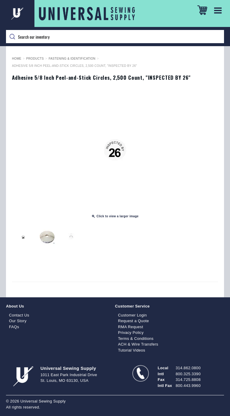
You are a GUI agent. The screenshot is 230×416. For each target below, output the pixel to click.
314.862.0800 (188, 368)
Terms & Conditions (136, 338)
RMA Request (130, 327)
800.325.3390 (188, 374)
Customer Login (132, 315)
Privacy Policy (131, 332)
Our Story (18, 321)
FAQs (14, 327)
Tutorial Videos (131, 350)
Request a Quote (133, 321)
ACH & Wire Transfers (138, 344)
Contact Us (19, 315)
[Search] (115, 36)
